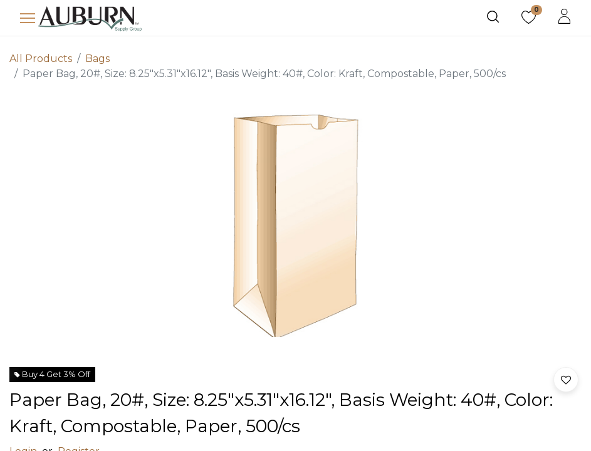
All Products (40, 59)
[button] (565, 379)
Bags (97, 59)
